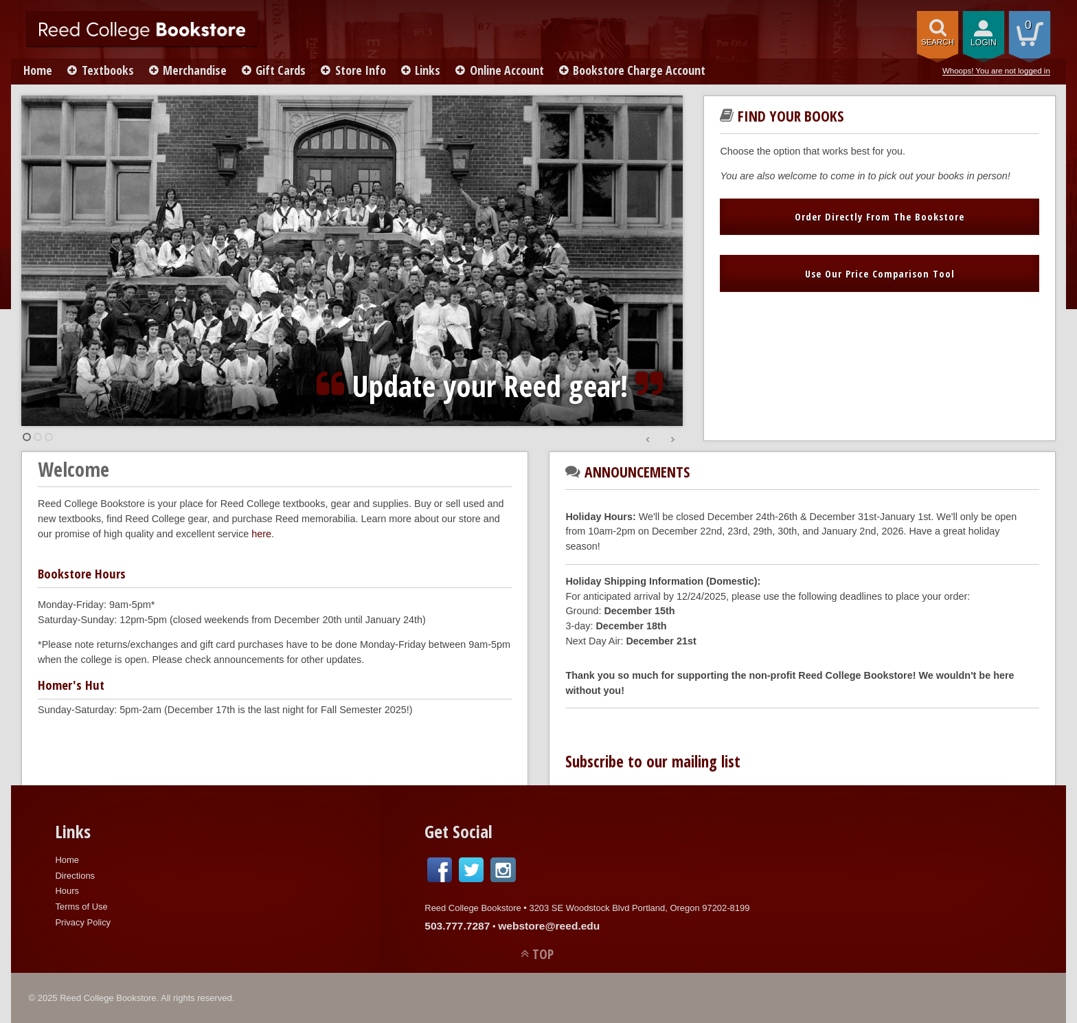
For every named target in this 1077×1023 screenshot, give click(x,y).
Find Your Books (790, 116)
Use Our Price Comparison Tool (880, 273)
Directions (75, 875)
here (261, 533)
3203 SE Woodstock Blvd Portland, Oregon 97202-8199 (639, 908)
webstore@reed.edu (549, 926)
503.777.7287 (457, 926)
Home (39, 70)
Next (672, 440)
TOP (543, 954)
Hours (67, 891)
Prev (648, 440)
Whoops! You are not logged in (996, 71)
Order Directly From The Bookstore (879, 216)
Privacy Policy (83, 922)
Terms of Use (81, 906)
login (984, 42)
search (937, 42)
